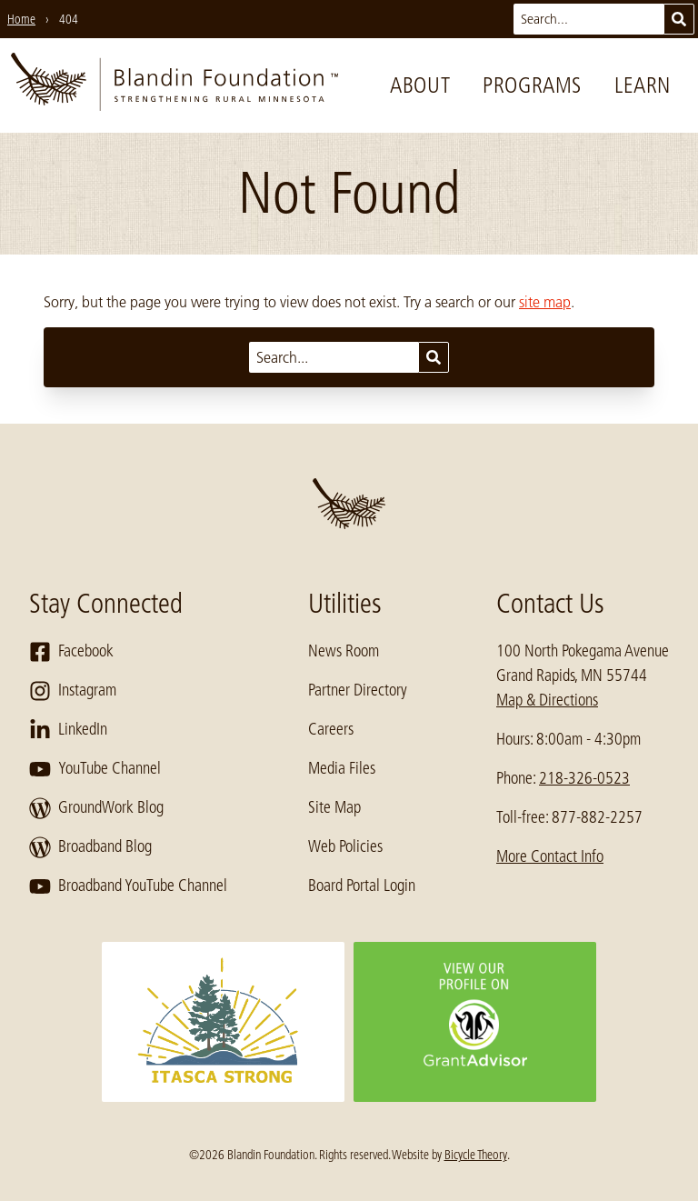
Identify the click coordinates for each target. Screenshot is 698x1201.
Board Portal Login (361, 886)
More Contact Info (549, 856)
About (420, 85)
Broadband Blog (90, 847)
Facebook (71, 652)
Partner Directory (357, 690)
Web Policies (345, 846)
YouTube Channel (95, 769)
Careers (331, 729)
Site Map (334, 807)
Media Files (341, 768)
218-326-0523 (584, 778)
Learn (642, 85)
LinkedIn (68, 730)
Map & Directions (547, 700)
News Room (343, 651)
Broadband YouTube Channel (128, 886)
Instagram (72, 691)
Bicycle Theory (475, 1154)
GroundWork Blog (96, 808)
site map (545, 302)
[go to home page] (174, 85)
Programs (532, 85)
